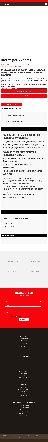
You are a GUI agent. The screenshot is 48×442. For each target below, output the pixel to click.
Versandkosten (24, 369)
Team (24, 361)
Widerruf (24, 365)
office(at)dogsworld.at (24, 343)
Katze (24, 393)
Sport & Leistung (23, 391)
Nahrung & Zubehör (24, 387)
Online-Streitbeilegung (24, 377)
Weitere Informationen (11, 212)
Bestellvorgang (24, 367)
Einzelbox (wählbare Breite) (24, 91)
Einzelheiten (8, 129)
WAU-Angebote (24, 395)
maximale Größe (24, 96)
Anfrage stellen (11, 104)
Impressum (24, 375)
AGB (24, 359)
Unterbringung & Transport (24, 389)
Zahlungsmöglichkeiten (24, 371)
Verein (14, 316)
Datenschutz (24, 373)
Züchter (19, 316)
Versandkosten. (18, 66)
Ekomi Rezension (9, 235)
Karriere (24, 363)
